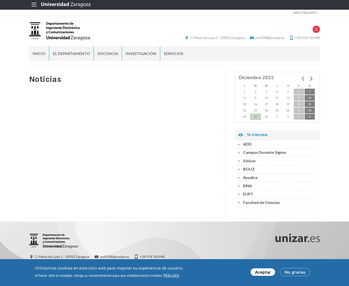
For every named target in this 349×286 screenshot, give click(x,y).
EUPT (248, 194)
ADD (247, 144)
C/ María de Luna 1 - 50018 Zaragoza (217, 38)
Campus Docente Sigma (264, 152)
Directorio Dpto (305, 12)
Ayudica (250, 177)
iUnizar (249, 160)
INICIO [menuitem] (39, 53)
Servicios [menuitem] (173, 53)
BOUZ (249, 169)
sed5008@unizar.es (270, 38)
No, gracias (295, 272)
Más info (171, 275)
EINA (247, 185)
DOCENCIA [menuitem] (107, 53)
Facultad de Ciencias (261, 202)
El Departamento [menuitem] (71, 53)
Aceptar (263, 272)
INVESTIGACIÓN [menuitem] (141, 53)
